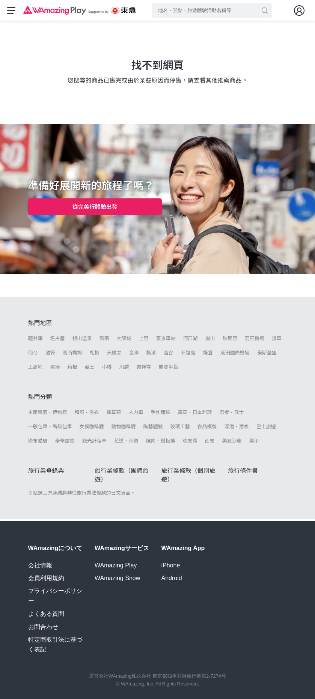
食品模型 (207, 428)
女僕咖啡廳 (92, 428)
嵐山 (210, 340)
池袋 (50, 354)
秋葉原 (230, 340)
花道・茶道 (126, 443)
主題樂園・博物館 (47, 414)
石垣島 (188, 354)
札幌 (94, 354)
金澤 (134, 354)
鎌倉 (208, 354)
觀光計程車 (94, 443)
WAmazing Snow (117, 578)
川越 (124, 369)
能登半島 (168, 369)
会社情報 (40, 565)
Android (171, 578)
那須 (55, 369)
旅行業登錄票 (46, 473)
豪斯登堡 (267, 354)
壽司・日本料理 (195, 414)
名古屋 (57, 340)
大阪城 (124, 340)
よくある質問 (46, 613)
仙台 (33, 354)
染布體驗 (38, 443)
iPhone (170, 565)
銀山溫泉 (82, 340)
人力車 (136, 414)
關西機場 (72, 354)
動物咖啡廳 (124, 428)
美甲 (254, 443)
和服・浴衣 (87, 414)
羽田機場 (254, 340)
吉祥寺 (144, 369)
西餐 (210, 443)
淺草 (277, 340)
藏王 (90, 369)
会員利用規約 (46, 578)
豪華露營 (65, 443)
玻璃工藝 (180, 428)
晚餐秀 (190, 443)
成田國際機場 (235, 354)
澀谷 (168, 354)
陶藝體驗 (153, 428)
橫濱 (151, 354)
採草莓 (114, 414)
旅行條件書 (243, 473)
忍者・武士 (232, 414)
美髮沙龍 (232, 443)
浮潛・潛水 (237, 428)
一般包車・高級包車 (50, 428)
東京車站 (166, 340)
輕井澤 (35, 340)
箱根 (72, 369)
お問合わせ (43, 627)
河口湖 (190, 340)
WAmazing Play (116, 565)
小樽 (107, 369)
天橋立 (114, 354)
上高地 (35, 369)
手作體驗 (160, 414)
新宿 (104, 340)
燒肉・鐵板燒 (160, 443)
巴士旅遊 (266, 428)
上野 (144, 340)
